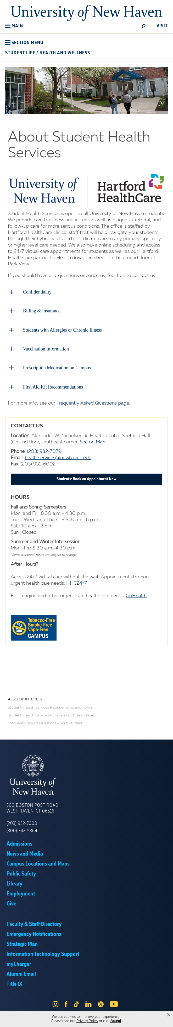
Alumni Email (21, 974)
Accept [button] (115, 1021)
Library (15, 883)
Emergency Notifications (34, 934)
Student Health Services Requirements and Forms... (51, 707)
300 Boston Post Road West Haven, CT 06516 (32, 808)
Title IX (14, 984)
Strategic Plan (22, 944)
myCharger (19, 964)
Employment (21, 893)
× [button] (168, 1015)
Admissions (19, 843)
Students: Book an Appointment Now (86, 478)
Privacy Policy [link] (87, 1021)
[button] (14, 26)
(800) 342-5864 (22, 830)
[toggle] (143, 26)
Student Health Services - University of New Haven (51, 715)
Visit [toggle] (162, 26)
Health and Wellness (65, 53)
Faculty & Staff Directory (34, 924)
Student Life (20, 53)
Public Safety (21, 873)
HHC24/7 (76, 582)
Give (11, 903)
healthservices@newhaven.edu (58, 457)
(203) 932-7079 (44, 451)
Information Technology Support (43, 954)
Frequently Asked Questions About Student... (46, 723)
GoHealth (136, 595)
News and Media (25, 853)
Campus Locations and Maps (38, 863)
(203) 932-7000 (22, 823)
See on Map (92, 441)
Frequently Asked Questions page (93, 402)
